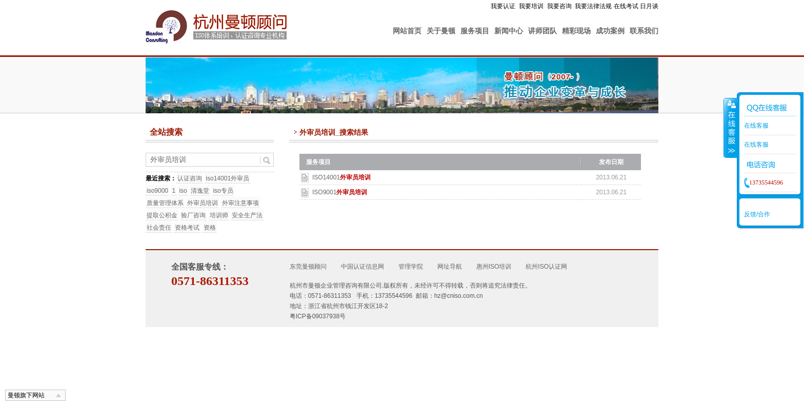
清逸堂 (200, 190)
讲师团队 (542, 31)
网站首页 (407, 31)
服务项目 (474, 31)
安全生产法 (247, 215)
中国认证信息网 (362, 266)
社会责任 (159, 227)
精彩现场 (576, 31)
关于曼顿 (441, 31)
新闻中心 (508, 31)
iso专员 (223, 190)
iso (183, 190)
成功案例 (610, 31)
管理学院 (410, 266)
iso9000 (157, 190)
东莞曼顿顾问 (308, 266)
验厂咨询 (193, 215)
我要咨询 (559, 6)
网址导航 (449, 266)
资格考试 (187, 227)
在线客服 (756, 125)
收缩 (730, 127)
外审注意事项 (240, 203)
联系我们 (644, 31)
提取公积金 (162, 215)
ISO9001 (339, 192)
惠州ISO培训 (494, 266)
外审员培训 (202, 203)
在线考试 (626, 6)
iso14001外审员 (227, 178)
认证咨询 (189, 178)
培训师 (219, 215)
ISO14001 (341, 177)
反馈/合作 (757, 214)
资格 (210, 227)
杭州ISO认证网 (546, 266)
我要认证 (503, 6)
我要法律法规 (593, 6)
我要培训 (531, 6)
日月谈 (649, 6)
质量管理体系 (165, 203)
